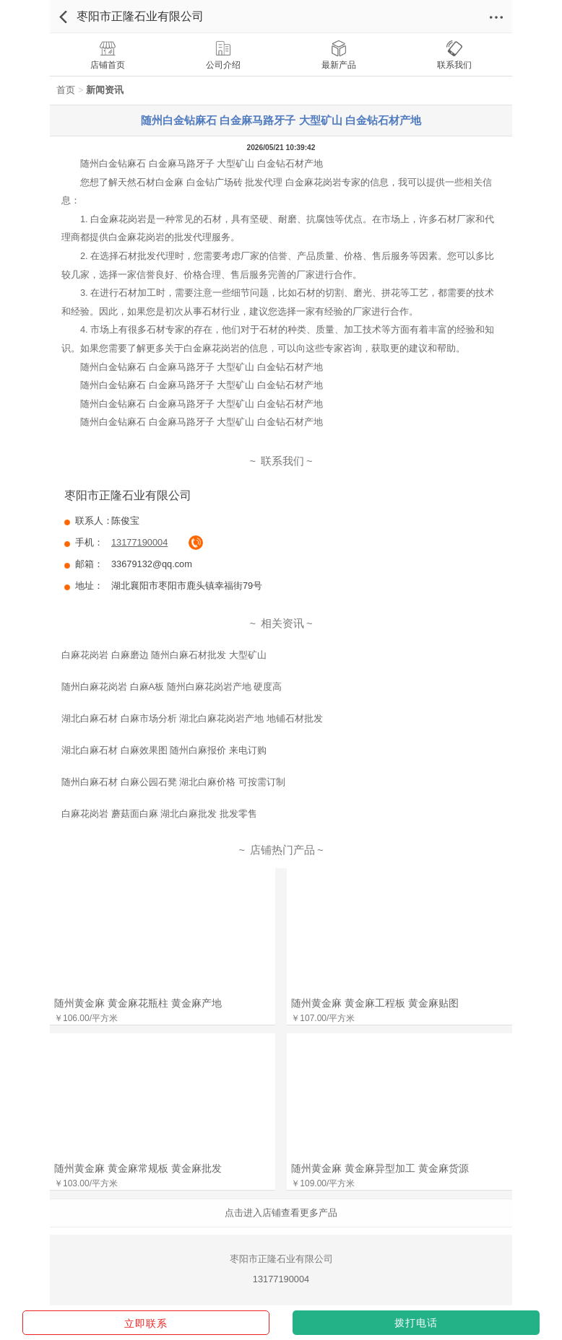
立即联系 (146, 1323)
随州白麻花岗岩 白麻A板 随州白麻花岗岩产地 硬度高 (171, 686)
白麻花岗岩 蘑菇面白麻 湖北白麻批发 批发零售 (159, 813)
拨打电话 (416, 1322)
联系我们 (282, 461)
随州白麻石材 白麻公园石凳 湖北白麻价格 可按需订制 (173, 781)
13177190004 (139, 542)
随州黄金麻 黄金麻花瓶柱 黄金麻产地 (138, 1003)
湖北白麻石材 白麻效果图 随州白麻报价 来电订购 (164, 750)
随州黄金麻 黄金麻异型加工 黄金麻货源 (380, 1168)
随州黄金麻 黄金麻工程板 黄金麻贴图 (375, 1003)
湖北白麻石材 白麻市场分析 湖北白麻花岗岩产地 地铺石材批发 (192, 718)
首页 (65, 89)
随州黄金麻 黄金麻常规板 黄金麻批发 (138, 1168)
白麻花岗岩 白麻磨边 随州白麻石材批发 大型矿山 (164, 654)
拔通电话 (196, 542)
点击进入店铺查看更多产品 (281, 1212)
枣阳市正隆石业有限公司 (140, 16)
